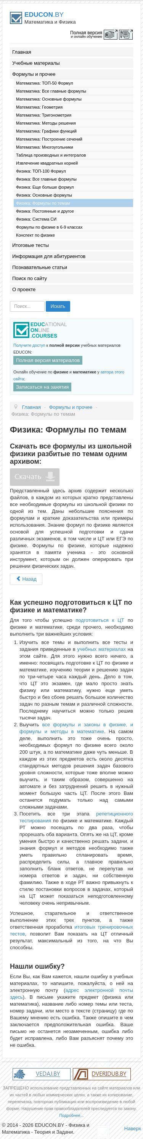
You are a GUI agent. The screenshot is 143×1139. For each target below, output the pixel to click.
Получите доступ (29, 345)
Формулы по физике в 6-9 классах (49, 227)
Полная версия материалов (48, 360)
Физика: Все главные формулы (46, 179)
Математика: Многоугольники (44, 147)
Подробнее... (71, 1115)
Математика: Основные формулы (49, 99)
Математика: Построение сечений (49, 139)
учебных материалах (101, 649)
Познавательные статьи (39, 267)
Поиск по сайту (29, 278)
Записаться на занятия (42, 387)
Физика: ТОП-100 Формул (41, 171)
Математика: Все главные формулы (51, 91)
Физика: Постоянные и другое (45, 211)
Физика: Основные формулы (44, 195)
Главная (21, 52)
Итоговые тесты (30, 245)
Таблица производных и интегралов (51, 155)
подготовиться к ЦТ (100, 620)
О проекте (23, 289)
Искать (58, 306)
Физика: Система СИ (36, 219)
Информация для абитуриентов (48, 256)
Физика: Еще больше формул (45, 187)
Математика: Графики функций (46, 131)
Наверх (132, 1128)
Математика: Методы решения (46, 123)
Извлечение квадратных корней (47, 163)
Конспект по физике (35, 235)
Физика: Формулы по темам (43, 203)
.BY (44, 14)
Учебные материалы (36, 63)
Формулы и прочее (34, 74)
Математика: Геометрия (39, 107)
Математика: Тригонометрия (43, 115)
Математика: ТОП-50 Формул (44, 83)
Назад (26, 579)
